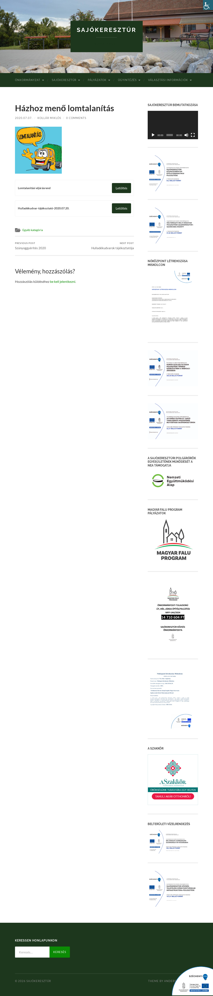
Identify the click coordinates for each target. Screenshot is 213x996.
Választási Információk (168, 80)
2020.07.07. (23, 118)
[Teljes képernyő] (193, 135)
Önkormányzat (27, 80)
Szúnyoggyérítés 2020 (30, 246)
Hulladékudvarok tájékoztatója (112, 246)
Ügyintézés (127, 80)
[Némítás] (186, 135)
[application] (173, 125)
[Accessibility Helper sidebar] (208, 5)
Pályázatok (97, 80)
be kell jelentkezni (62, 281)
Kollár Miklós (49, 118)
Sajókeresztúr (106, 30)
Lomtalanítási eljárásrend (34, 188)
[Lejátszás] (153, 135)
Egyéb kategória (32, 230)
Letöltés (121, 188)
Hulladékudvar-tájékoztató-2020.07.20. (43, 208)
